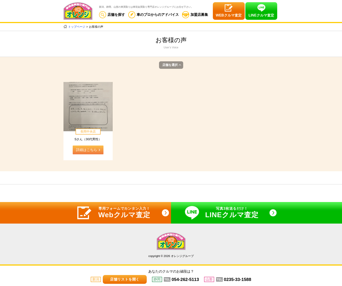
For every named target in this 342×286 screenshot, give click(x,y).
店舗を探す (112, 14)
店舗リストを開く (124, 279)
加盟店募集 (195, 14)
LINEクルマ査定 (261, 15)
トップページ (76, 26)
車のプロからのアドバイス (153, 14)
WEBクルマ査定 (228, 15)
